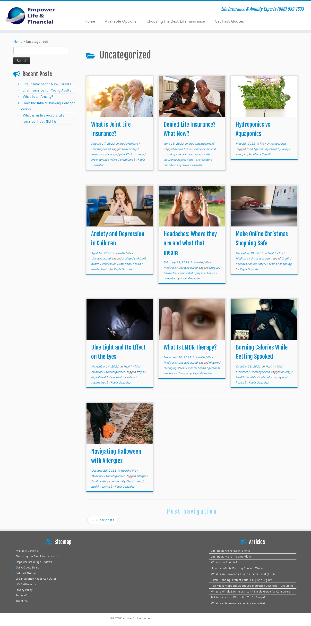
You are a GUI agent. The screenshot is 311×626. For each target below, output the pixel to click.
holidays (241, 264)
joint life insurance (131, 154)
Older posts (102, 519)
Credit (285, 258)
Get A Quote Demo (27, 567)
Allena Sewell (261, 154)
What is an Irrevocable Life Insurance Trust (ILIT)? (243, 574)
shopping (242, 154)
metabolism (267, 377)
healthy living (280, 149)
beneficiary (129, 149)
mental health (100, 269)
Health (120, 253)
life (121, 144)
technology (99, 382)
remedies (170, 278)
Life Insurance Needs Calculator (36, 579)
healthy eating (101, 486)
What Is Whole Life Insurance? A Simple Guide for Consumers (250, 591)
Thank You (22, 601)
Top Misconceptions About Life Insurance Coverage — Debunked (252, 586)
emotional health (130, 264)
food (249, 149)
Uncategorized (101, 149)
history (214, 362)
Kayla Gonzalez (192, 165)
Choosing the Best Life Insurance (175, 21)
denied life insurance (188, 149)
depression (109, 264)
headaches (171, 273)
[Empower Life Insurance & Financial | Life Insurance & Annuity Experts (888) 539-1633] (36, 16)
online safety (258, 264)
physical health (205, 273)
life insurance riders (104, 160)
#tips (140, 372)
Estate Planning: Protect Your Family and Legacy (241, 580)
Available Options (121, 21)
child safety (101, 481)
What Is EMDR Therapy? (190, 347)
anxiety (127, 258)
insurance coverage (104, 154)
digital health (100, 377)
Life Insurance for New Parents (47, 84)
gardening (262, 149)
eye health (118, 377)
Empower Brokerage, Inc (135, 618)
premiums (127, 160)
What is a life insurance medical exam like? (238, 603)
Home (90, 21)
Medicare (132, 144)
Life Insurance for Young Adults (47, 90)
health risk (135, 481)
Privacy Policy (24, 590)
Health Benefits (246, 377)
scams (272, 264)
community (118, 481)
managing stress (175, 368)
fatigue (214, 268)
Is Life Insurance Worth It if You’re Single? (238, 597)
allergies (142, 476)
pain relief (187, 273)
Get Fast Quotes (229, 21)
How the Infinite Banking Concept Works (237, 568)
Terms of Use (24, 595)
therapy (182, 373)
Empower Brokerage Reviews (34, 562)
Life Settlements (26, 584)
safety (131, 377)
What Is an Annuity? (38, 96)
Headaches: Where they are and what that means (190, 243)
